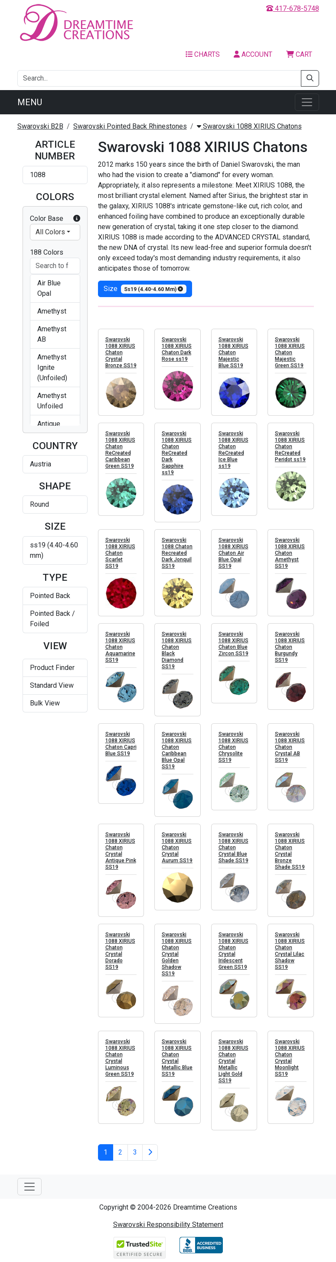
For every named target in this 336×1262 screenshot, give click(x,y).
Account (253, 54)
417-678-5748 (292, 8)
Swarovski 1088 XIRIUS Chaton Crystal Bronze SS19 (121, 353)
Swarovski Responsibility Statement (168, 1224)
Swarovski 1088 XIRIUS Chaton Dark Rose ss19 (177, 349)
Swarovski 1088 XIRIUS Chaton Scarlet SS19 (120, 553)
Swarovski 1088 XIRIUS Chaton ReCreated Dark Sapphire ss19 (177, 453)
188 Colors (46, 252)
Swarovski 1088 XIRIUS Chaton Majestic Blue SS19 (233, 353)
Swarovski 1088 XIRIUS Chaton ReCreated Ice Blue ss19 (233, 449)
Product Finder (52, 667)
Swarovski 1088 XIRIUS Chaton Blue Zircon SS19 (233, 644)
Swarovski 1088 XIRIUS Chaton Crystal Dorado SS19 (120, 951)
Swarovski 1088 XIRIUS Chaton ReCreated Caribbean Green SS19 (120, 449)
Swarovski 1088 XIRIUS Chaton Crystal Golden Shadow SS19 (177, 954)
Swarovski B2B (40, 126)
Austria (40, 464)
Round (39, 504)
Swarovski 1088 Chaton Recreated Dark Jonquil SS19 (177, 553)
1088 (38, 175)
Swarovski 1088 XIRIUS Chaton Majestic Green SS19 (290, 353)
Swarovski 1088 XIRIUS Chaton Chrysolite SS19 (233, 747)
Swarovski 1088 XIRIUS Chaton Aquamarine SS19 (120, 647)
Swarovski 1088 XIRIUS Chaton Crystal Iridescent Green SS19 (233, 951)
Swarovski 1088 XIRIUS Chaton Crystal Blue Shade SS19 (233, 848)
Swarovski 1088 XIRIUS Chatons (249, 126)
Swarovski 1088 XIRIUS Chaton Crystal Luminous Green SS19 (120, 1058)
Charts (203, 54)
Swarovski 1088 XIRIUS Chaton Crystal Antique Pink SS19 (120, 851)
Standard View (52, 685)
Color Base (55, 219)
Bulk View (45, 703)
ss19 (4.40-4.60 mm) (54, 550)
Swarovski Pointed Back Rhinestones (130, 126)
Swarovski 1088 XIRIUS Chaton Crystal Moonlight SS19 (290, 1058)
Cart (299, 54)
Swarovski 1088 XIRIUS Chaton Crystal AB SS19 (290, 747)
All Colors (50, 232)
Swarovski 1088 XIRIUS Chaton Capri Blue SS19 (121, 744)
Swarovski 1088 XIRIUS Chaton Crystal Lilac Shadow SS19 (290, 951)
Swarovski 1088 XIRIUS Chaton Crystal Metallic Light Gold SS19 (233, 1061)
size (145, 289)
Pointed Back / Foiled (52, 618)
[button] (76, 219)
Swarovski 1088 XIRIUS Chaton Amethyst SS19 (290, 553)
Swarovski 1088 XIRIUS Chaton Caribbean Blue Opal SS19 (177, 750)
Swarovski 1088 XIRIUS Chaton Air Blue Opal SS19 (233, 553)
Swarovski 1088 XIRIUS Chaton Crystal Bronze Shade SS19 (290, 851)
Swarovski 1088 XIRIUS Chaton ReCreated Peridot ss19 (290, 446)
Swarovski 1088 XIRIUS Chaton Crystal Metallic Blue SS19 (177, 1058)
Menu (29, 102)
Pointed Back (50, 596)
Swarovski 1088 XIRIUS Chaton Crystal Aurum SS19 (177, 848)
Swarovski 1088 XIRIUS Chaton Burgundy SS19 (290, 647)
